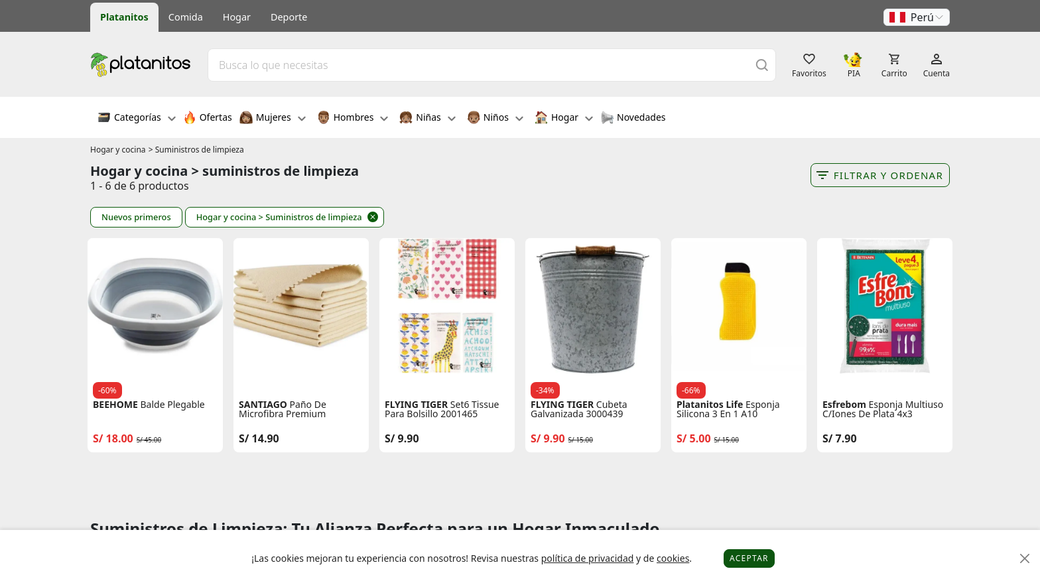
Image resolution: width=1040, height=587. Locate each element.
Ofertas (207, 119)
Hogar (237, 17)
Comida (185, 17)
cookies (673, 558)
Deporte (289, 17)
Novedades (633, 119)
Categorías (137, 119)
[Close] (1025, 559)
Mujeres (272, 119)
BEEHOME (115, 404)
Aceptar (749, 558)
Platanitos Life (710, 404)
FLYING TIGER (416, 404)
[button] (916, 17)
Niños (495, 119)
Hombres (353, 119)
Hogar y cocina (118, 149)
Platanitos (124, 17)
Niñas (427, 119)
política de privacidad (587, 558)
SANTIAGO (263, 404)
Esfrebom (844, 404)
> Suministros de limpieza (196, 149)
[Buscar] (762, 64)
